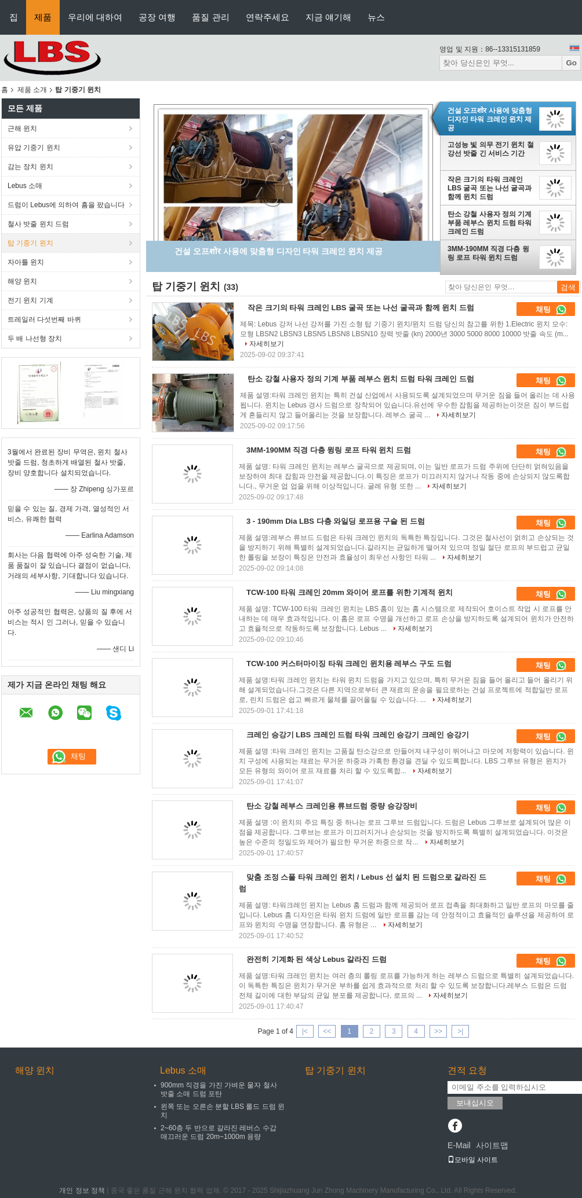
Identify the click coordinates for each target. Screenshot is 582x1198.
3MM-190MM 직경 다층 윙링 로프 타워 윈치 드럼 (488, 253)
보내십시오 (475, 1102)
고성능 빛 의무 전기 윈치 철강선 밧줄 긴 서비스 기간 (491, 149)
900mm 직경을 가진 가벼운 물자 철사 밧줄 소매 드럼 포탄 (219, 1089)
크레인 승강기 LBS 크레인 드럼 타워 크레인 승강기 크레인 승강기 (357, 734)
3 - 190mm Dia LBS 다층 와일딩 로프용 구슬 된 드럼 (335, 521)
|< (305, 1031)
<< (327, 1031)
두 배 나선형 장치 (35, 339)
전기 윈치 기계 (30, 300)
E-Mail (459, 1145)
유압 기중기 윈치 (34, 148)
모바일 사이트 (473, 1160)
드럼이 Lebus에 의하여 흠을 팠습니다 (66, 205)
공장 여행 (157, 17)
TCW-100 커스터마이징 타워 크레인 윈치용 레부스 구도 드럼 (349, 663)
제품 (43, 17)
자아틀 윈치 (26, 262)
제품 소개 (32, 90)
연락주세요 (267, 17)
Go (571, 62)
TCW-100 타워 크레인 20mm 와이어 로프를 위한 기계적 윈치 (349, 592)
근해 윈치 (22, 128)
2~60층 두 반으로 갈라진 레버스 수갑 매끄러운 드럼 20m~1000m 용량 (219, 1132)
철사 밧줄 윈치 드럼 (38, 224)
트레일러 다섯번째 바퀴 (44, 319)
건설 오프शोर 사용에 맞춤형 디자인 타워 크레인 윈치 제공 (490, 119)
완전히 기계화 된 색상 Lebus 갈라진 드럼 (316, 959)
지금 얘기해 (328, 17)
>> (438, 1031)
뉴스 (376, 17)
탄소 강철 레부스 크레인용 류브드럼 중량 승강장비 (331, 806)
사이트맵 (492, 1145)
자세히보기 (266, 344)
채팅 (551, 309)
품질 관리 (210, 17)
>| (460, 1031)
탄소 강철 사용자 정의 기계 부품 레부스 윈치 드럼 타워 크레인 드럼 (490, 223)
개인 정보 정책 (82, 1190)
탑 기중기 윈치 (30, 243)
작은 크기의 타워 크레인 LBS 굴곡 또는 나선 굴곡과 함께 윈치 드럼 (490, 188)
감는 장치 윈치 (30, 167)
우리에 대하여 (95, 17)
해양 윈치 (22, 281)
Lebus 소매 (25, 186)
